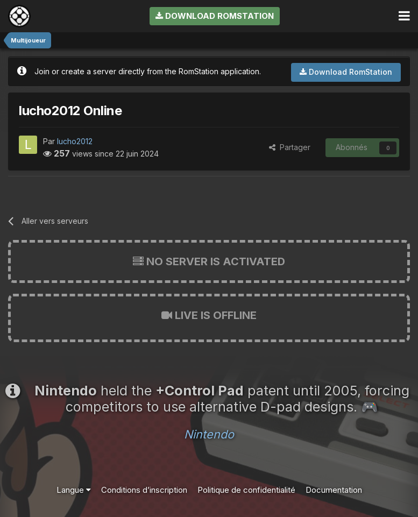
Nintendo (209, 434)
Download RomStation (214, 16)
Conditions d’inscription (144, 490)
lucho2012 (75, 141)
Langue (73, 490)
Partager (289, 147)
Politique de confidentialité (246, 490)
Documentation (334, 490)
